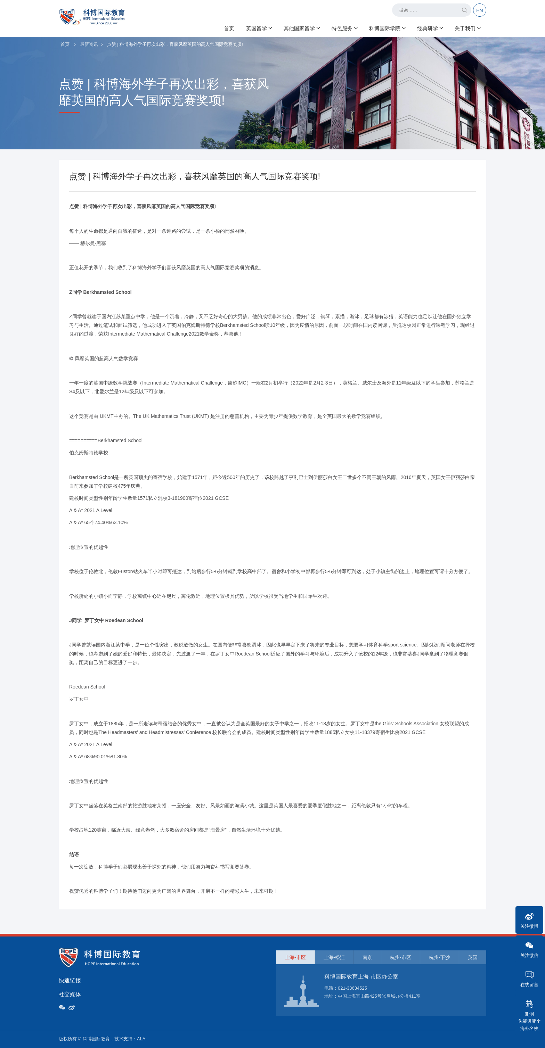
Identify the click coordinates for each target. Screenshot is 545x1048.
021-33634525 (352, 988)
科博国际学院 (387, 28)
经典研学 (430, 28)
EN (479, 10)
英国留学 (259, 28)
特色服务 (344, 28)
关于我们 (467, 28)
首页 (229, 28)
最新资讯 (89, 44)
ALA (141, 1038)
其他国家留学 (302, 28)
